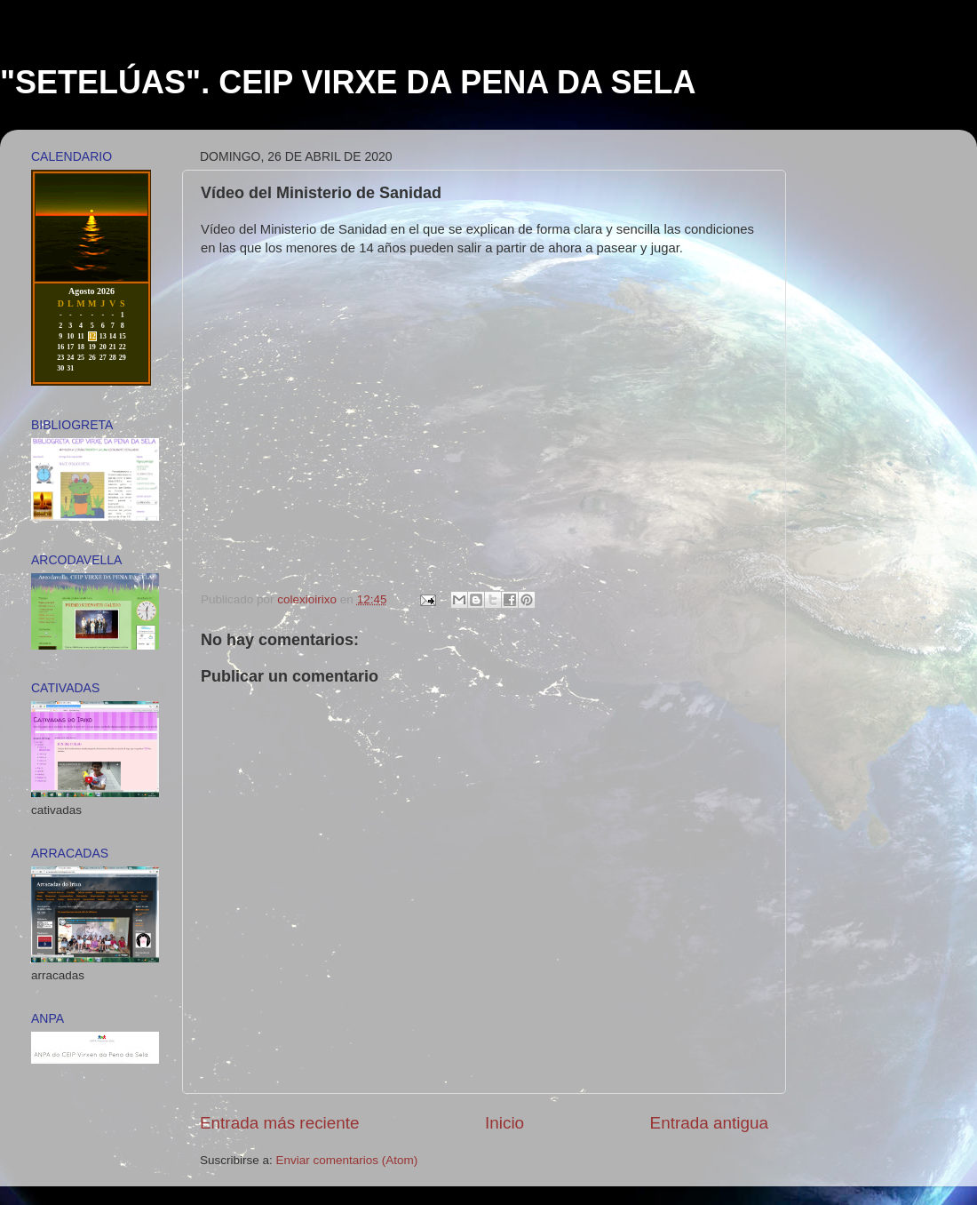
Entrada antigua (709, 1122)
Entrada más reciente (280, 1122)
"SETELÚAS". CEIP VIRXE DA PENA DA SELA (348, 82)
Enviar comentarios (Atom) (347, 1160)
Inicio (504, 1122)
